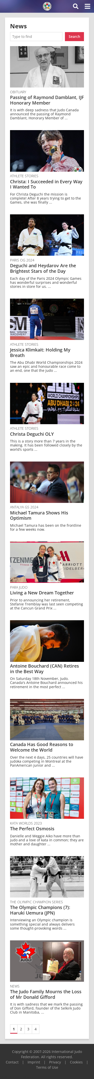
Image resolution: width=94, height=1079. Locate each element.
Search (74, 36)
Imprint (34, 1062)
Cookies (76, 1062)
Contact (12, 1062)
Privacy (55, 1062)
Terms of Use (47, 1067)
